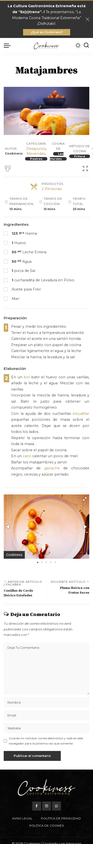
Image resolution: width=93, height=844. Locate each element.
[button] (85, 499)
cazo (27, 456)
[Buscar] (86, 45)
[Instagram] (46, 806)
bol (27, 377)
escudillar (81, 413)
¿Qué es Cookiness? (47, 32)
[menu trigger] (8, 45)
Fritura (79, 156)
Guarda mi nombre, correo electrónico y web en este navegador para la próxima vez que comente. (46, 740)
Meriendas (36, 153)
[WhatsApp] (56, 806)
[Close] (87, 19)
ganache (52, 468)
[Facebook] (36, 806)
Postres (36, 159)
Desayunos (36, 148)
